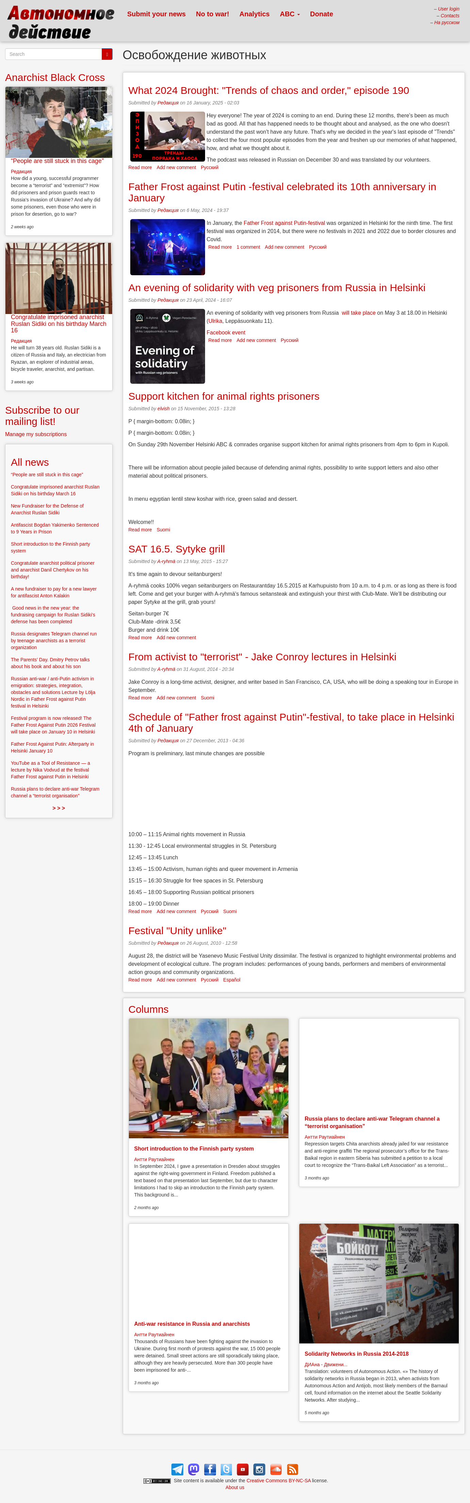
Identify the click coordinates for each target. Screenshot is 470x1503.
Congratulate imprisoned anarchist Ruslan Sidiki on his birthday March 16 (58, 324)
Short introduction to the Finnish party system (194, 1149)
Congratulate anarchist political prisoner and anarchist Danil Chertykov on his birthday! (53, 569)
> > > (58, 808)
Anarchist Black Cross (55, 77)
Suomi (163, 529)
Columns (149, 1009)
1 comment (248, 247)
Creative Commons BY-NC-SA (279, 1480)
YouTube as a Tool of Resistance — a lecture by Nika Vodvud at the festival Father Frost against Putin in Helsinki (50, 769)
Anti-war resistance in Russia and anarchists (192, 1324)
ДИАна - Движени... (326, 1364)
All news (30, 462)
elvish (163, 408)
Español (231, 979)
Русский (210, 167)
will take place (359, 313)
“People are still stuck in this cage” (57, 161)
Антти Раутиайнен (154, 1159)
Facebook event (226, 332)
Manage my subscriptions (36, 434)
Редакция (168, 102)
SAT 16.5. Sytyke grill (177, 549)
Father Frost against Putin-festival (284, 223)
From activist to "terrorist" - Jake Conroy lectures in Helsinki (263, 656)
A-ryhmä (166, 561)
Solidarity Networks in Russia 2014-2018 (357, 1354)
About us (234, 1487)
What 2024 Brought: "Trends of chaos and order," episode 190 (269, 90)
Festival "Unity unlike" (177, 930)
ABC (290, 14)
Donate (321, 14)
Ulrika (215, 321)
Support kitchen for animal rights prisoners (224, 396)
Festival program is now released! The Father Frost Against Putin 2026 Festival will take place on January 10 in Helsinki (53, 724)
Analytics (254, 14)
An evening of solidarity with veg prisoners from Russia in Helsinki (277, 287)
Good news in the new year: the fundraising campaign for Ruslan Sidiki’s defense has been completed (53, 614)
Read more (140, 167)
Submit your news (156, 14)
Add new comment (176, 167)
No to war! (212, 14)
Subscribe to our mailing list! (42, 415)
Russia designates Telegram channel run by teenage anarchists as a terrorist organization (54, 640)
